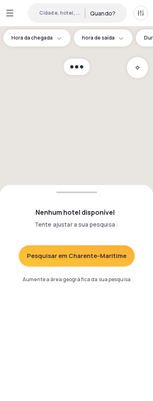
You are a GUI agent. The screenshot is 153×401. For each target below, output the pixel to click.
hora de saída (103, 37)
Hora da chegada (36, 37)
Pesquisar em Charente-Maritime (76, 255)
